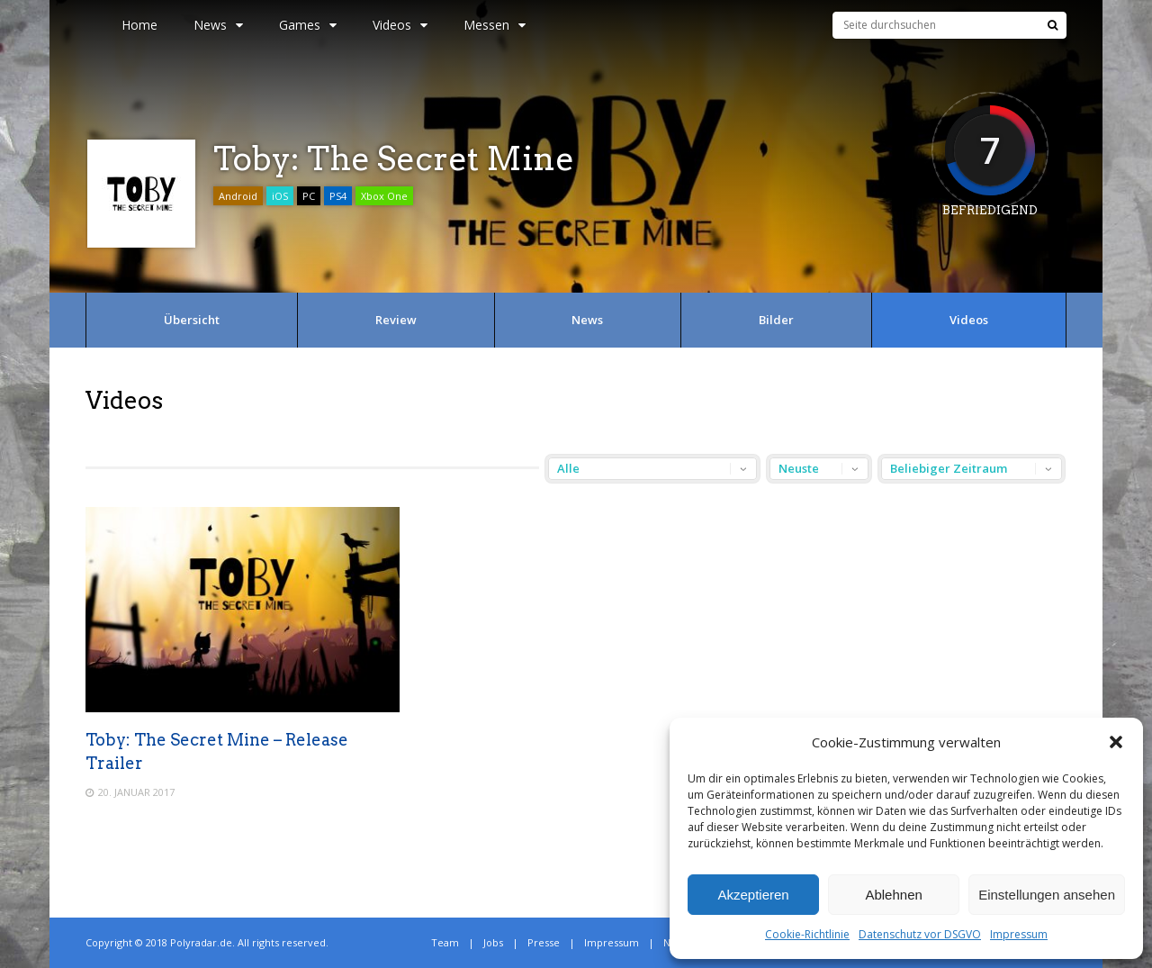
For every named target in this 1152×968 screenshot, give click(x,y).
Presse (543, 942)
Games (308, 24)
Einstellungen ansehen (1046, 894)
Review (396, 320)
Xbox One (384, 196)
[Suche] (1052, 25)
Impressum (1019, 934)
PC (308, 196)
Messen (495, 24)
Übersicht (192, 320)
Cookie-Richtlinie (807, 934)
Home (140, 24)
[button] (1116, 742)
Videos (400, 24)
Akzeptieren (752, 894)
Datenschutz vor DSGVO (920, 934)
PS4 (337, 196)
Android (238, 196)
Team (445, 942)
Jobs (493, 942)
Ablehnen (893, 894)
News (218, 24)
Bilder (776, 320)
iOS (280, 196)
